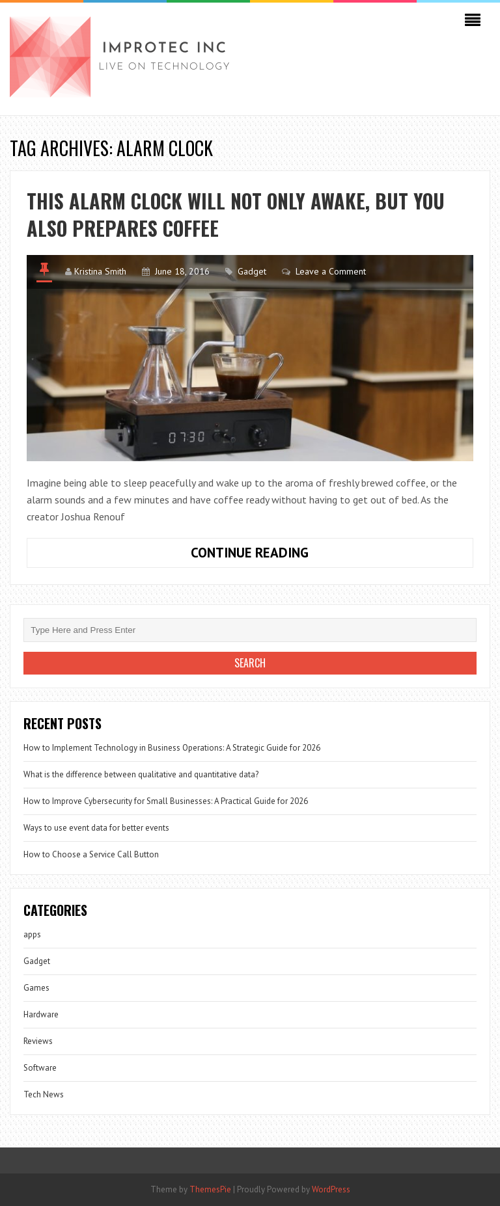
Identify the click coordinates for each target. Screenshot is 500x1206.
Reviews (38, 1041)
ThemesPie (210, 1189)
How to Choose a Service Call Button (91, 854)
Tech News (43, 1094)
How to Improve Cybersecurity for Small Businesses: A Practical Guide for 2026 (165, 801)
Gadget (252, 271)
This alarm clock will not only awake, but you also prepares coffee (236, 214)
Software (40, 1067)
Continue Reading (279, 555)
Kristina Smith (100, 271)
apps (32, 934)
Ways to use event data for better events (96, 827)
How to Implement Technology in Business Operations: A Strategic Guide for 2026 (171, 747)
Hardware (41, 1014)
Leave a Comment (331, 271)
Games (36, 987)
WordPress (331, 1189)
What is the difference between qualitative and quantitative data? (140, 774)
